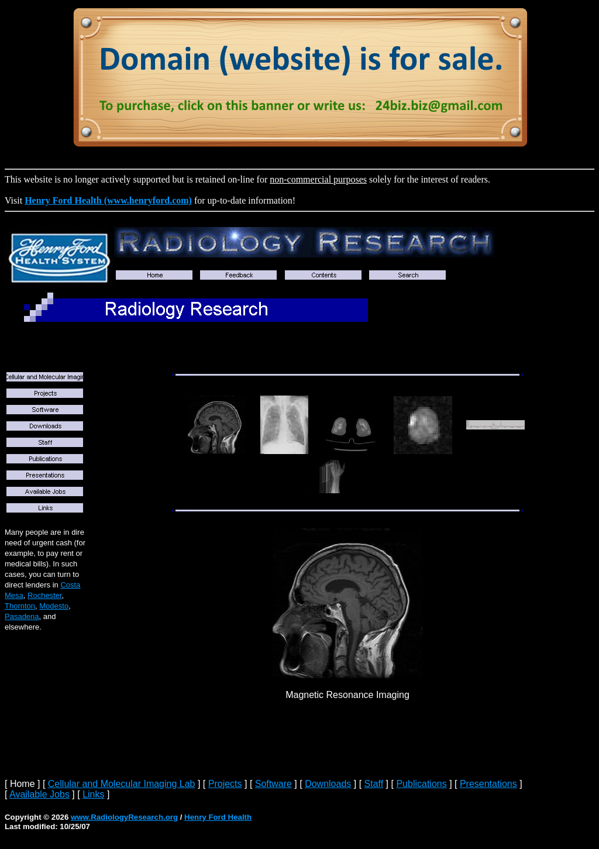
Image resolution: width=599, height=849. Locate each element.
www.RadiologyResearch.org (124, 817)
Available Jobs (39, 794)
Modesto (53, 605)
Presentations (488, 784)
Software (273, 784)
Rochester (44, 595)
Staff (374, 784)
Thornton (20, 605)
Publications (421, 784)
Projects (225, 784)
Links (93, 794)
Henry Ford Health (218, 817)
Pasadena (22, 616)
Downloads (328, 784)
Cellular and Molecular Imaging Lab (121, 784)
